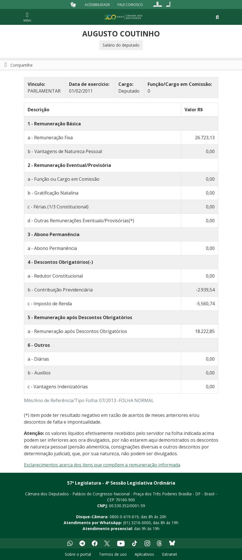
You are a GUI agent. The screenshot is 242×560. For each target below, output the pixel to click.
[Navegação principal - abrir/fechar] (27, 16)
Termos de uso (113, 554)
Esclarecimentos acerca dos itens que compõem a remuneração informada (102, 465)
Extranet (169, 554)
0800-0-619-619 (124, 516)
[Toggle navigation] (217, 17)
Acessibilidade (97, 4)
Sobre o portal (78, 554)
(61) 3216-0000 (137, 522)
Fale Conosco (130, 4)
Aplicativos (144, 554)
